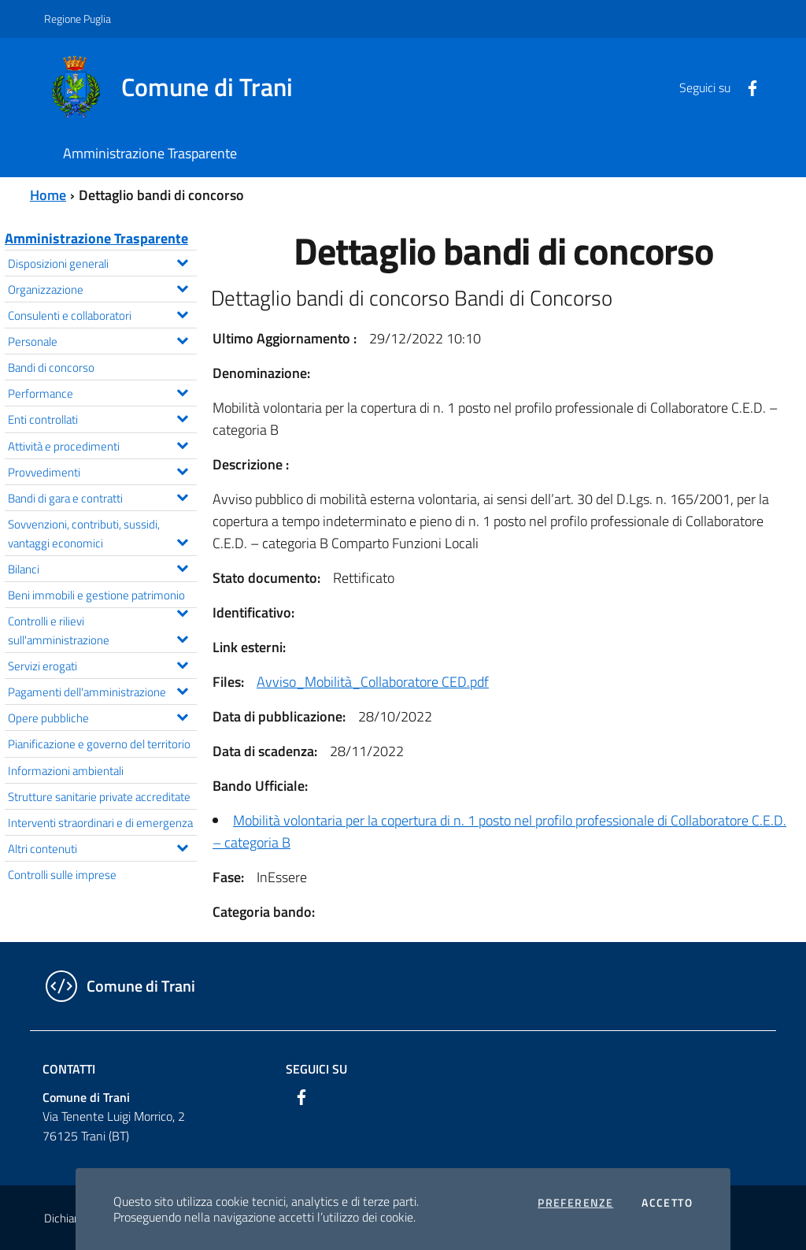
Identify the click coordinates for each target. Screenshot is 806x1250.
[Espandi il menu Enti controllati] (182, 416)
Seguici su (316, 1068)
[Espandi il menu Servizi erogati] (182, 663)
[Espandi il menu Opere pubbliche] (182, 715)
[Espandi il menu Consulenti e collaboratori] (182, 312)
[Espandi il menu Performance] (182, 390)
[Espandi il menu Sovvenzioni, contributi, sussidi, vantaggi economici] (182, 540)
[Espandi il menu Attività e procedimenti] (182, 443)
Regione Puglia (77, 18)
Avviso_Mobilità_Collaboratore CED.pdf (373, 681)
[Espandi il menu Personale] (182, 338)
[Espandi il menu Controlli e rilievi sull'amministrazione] (182, 637)
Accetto (667, 1202)
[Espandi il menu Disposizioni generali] (182, 260)
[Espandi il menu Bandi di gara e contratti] (182, 495)
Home (48, 195)
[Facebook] (746, 86)
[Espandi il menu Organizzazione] (182, 286)
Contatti (69, 1068)
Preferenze (575, 1202)
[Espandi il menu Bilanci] (182, 566)
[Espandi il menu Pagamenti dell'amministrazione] (182, 689)
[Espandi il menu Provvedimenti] (182, 469)
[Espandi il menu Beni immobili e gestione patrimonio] (182, 611)
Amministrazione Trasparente (96, 238)
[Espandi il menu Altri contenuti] (182, 845)
